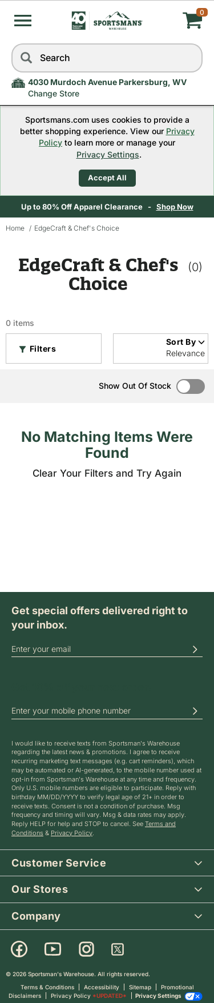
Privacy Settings (107, 154)
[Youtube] (53, 949)
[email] (107, 649)
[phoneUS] (107, 711)
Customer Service (112, 862)
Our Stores (112, 888)
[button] (22, 21)
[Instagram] (86, 949)
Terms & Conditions (47, 987)
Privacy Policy (71, 833)
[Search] (25, 57)
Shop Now (176, 206)
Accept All (107, 177)
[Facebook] (19, 949)
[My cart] (171, 20)
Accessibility (101, 987)
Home (15, 228)
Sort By (185, 342)
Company (112, 915)
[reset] (191, 57)
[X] (117, 949)
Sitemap (140, 987)
